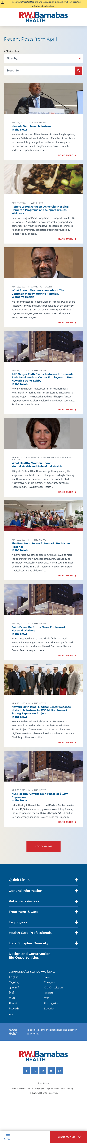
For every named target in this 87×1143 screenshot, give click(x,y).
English (14, 977)
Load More (43, 846)
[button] (68, 1137)
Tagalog (14, 982)
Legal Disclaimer (52, 1088)
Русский (14, 1008)
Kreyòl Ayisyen (53, 987)
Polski (13, 1003)
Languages (39, 1088)
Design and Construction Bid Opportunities (30, 955)
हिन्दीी (12, 992)
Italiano (49, 992)
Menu (8, 1137)
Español (49, 1008)
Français (49, 982)
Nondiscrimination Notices (22, 1088)
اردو (11, 1013)
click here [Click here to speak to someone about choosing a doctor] (32, 1034)
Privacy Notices (42, 1083)
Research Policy (67, 1088)
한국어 (13, 998)
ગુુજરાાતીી (14, 987)
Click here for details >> (43, 6)
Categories (11, 51)
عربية (47, 977)
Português (51, 1003)
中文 (46, 998)
